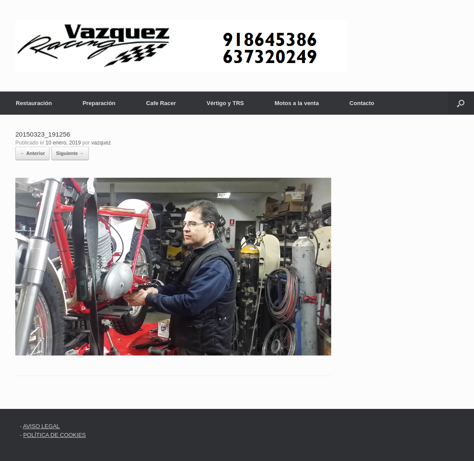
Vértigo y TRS (225, 103)
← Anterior (32, 153)
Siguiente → (70, 153)
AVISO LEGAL (41, 426)
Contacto (362, 103)
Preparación (98, 103)
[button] (461, 103)
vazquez (101, 143)
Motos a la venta (297, 103)
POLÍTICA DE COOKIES (54, 435)
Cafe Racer (161, 103)
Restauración (34, 103)
